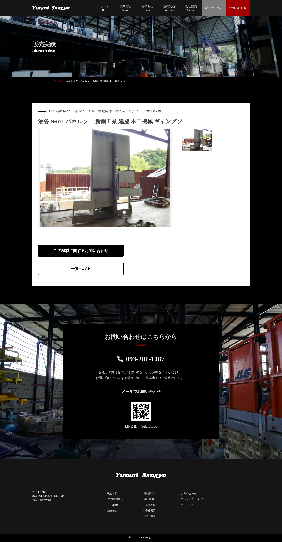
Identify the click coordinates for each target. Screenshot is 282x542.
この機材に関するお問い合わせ (77, 251)
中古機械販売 (115, 499)
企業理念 (150, 505)
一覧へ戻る (77, 269)
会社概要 (150, 510)
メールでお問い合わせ (141, 392)
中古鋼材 (113, 505)
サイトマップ (188, 505)
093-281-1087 (140, 359)
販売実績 (149, 493)
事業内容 (112, 493)
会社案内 (149, 499)
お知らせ (112, 510)
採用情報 (150, 516)
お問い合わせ (188, 493)
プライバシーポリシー (194, 499)
